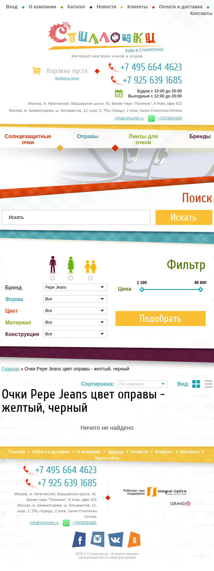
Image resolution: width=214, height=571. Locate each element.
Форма (14, 299)
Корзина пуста (67, 70)
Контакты (201, 13)
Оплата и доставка (180, 6)
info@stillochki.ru (129, 118)
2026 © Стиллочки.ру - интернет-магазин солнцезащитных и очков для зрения (106, 555)
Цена (124, 289)
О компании (42, 6)
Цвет (11, 311)
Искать (184, 217)
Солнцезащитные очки (28, 139)
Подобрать (160, 318)
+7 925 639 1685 (152, 80)
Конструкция (22, 334)
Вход (12, 6)
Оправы (87, 136)
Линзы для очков (143, 139)
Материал (18, 322)
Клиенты (137, 6)
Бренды (200, 136)
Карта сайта (107, 458)
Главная (17, 452)
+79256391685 (165, 118)
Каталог (76, 6)
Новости (106, 6)
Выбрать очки (67, 78)
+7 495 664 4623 (151, 67)
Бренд (13, 287)
